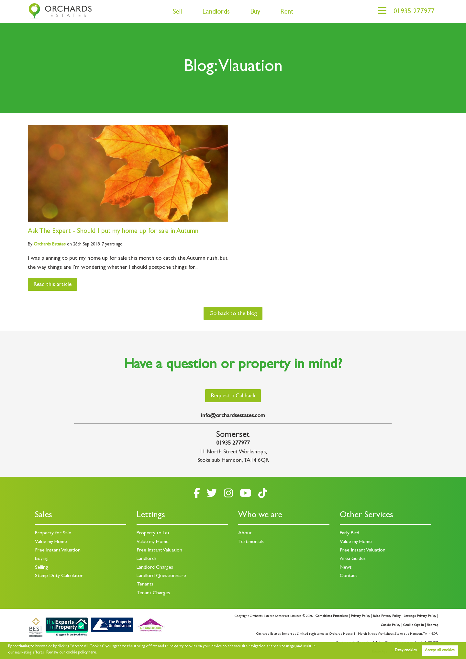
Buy (255, 12)
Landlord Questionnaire (161, 576)
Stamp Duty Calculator (59, 576)
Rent (287, 12)
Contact (348, 576)
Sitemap (432, 625)
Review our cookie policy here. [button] (71, 653)
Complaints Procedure (332, 616)
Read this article (53, 285)
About (245, 533)
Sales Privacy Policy (387, 616)
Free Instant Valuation (58, 550)
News (346, 567)
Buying (42, 559)
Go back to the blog (233, 314)
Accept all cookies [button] (439, 651)
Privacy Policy (360, 616)
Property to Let (153, 533)
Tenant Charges (153, 593)
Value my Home (51, 542)
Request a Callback (233, 396)
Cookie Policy (390, 625)
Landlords (216, 12)
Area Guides (353, 559)
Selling (41, 567)
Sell (177, 12)
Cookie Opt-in (413, 625)
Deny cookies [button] (405, 651)
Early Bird (349, 533)
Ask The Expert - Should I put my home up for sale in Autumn (113, 231)
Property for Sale (53, 533)
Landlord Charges (155, 567)
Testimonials (251, 542)
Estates (50, 244)
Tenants (145, 584)
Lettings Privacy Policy (420, 616)
